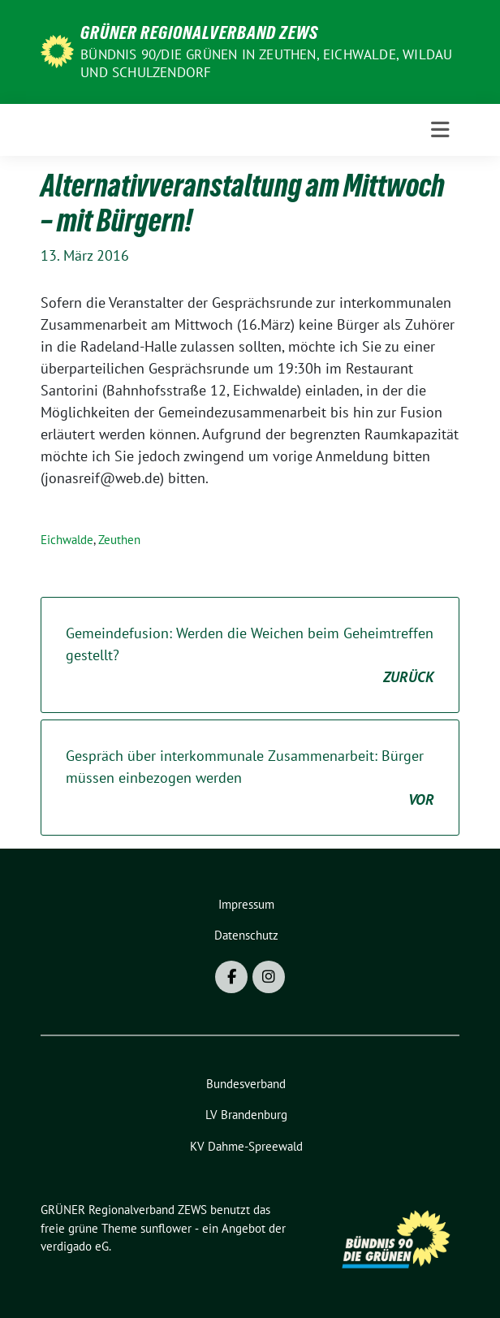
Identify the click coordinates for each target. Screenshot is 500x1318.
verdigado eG (75, 1246)
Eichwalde (67, 539)
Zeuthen (119, 539)
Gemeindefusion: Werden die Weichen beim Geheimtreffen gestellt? (250, 656)
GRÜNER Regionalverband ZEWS (199, 32)
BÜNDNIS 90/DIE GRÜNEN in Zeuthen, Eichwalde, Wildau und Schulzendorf (266, 63)
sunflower (166, 1228)
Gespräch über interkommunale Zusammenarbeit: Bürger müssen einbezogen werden (250, 778)
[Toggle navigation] (440, 130)
